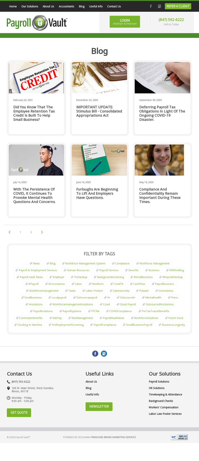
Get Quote (19, 412)
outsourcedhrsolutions (160, 304)
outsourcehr (127, 297)
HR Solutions (156, 388)
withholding (176, 270)
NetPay (57, 318)
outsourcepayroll (86, 297)
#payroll (33, 284)
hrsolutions (36, 304)
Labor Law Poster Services (165, 414)
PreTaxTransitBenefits (155, 311)
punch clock (175, 318)
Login (125, 21)
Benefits (133, 270)
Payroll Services (109, 270)
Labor (78, 284)
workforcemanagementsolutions (73, 304)
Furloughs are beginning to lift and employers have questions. (97, 193)
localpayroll (59, 297)
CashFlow (139, 284)
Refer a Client (178, 6)
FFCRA (95, 311)
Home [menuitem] (13, 6)
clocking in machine (30, 325)
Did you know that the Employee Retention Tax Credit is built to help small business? (34, 113)
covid (106, 304)
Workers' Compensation (163, 407)
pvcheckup (80, 277)
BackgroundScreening (110, 277)
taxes (72, 290)
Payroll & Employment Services (38, 270)
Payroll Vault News (31, 277)
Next (41, 232)
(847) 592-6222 (171, 19)
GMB (159, 6)
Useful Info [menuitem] (96, 6)
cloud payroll (128, 304)
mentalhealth (153, 297)
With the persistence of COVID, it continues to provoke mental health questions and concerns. (34, 195)
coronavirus (166, 290)
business (154, 270)
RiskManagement (82, 318)
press (174, 297)
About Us (91, 381)
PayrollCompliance (105, 325)
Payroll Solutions (159, 381)
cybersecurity (121, 290)
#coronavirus (56, 284)
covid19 (118, 284)
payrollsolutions (43, 311)
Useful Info (92, 394)
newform (98, 284)
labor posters (94, 290)
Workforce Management (154, 263)
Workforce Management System (85, 263)
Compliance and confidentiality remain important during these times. (160, 195)
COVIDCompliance (120, 311)
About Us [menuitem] (48, 6)
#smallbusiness (143, 277)
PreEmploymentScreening (68, 325)
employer (58, 277)
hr (108, 297)
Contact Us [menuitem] (114, 6)
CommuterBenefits (31, 318)
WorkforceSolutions (146, 318)
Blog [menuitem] (81, 6)
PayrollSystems (72, 311)
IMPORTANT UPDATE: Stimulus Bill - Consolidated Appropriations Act (99, 111)
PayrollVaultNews (113, 318)
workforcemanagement (43, 290)
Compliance (122, 263)
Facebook (150, 6)
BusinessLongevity (173, 325)
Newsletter (99, 406)
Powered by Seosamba (99, 437)
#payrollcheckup (173, 277)
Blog (52, 263)
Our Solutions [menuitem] (29, 6)
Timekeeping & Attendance (165, 394)
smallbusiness (33, 297)
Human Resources (78, 270)
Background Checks (161, 401)
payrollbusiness (164, 284)
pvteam (144, 290)
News (36, 263)
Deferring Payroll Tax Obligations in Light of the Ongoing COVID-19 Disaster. (162, 113)
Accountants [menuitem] (66, 6)
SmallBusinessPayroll (139, 325)
